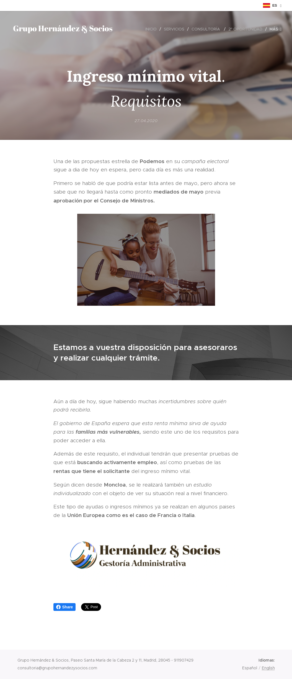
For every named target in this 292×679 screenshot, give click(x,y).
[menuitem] (152, 29)
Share (64, 607)
